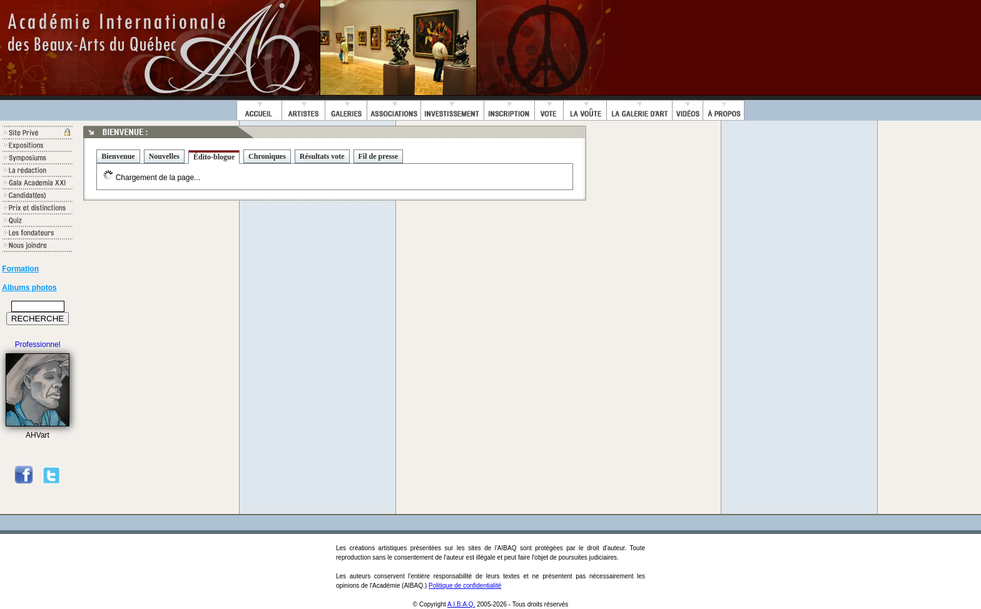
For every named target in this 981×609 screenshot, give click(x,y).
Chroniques (267, 156)
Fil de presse (378, 156)
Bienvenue (118, 156)
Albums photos (29, 287)
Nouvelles (164, 156)
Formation (20, 268)
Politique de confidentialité (465, 585)
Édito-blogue (214, 157)
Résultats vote (322, 156)
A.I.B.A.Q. (461, 604)
